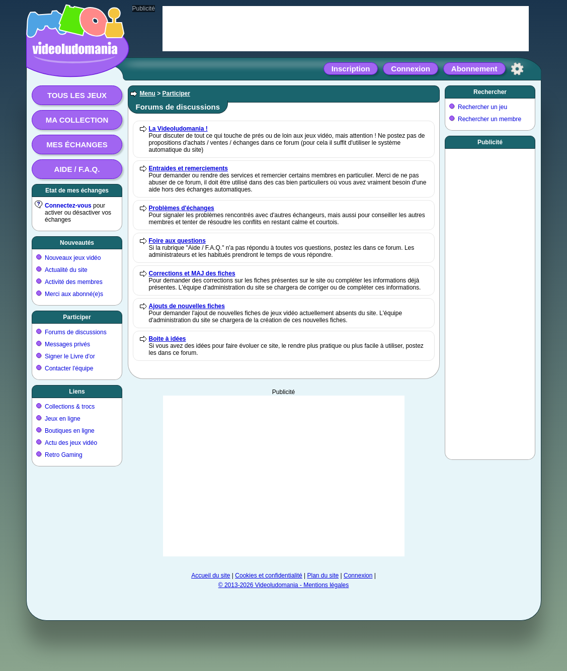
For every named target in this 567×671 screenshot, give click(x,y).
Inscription (351, 68)
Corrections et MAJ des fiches (192, 273)
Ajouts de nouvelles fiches (187, 306)
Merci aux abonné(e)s (74, 294)
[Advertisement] (283, 476)
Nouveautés (77, 242)
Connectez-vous (68, 205)
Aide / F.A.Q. (77, 169)
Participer (77, 317)
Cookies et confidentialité (268, 575)
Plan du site (323, 575)
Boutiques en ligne (70, 430)
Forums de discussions (76, 332)
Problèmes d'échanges (181, 208)
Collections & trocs (70, 406)
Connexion (410, 68)
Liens (77, 391)
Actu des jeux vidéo (71, 442)
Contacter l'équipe (69, 368)
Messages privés (67, 344)
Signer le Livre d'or (70, 356)
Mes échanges (77, 144)
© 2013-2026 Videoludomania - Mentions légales (283, 585)
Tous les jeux (77, 95)
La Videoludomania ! (178, 128)
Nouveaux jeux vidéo (73, 257)
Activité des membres (74, 281)
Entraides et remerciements (188, 168)
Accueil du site (210, 575)
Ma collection (77, 120)
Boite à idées (167, 338)
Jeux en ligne (62, 418)
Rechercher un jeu (482, 107)
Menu (147, 93)
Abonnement (474, 68)
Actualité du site (66, 269)
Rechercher (490, 91)
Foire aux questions (177, 240)
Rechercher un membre (489, 119)
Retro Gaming (64, 454)
